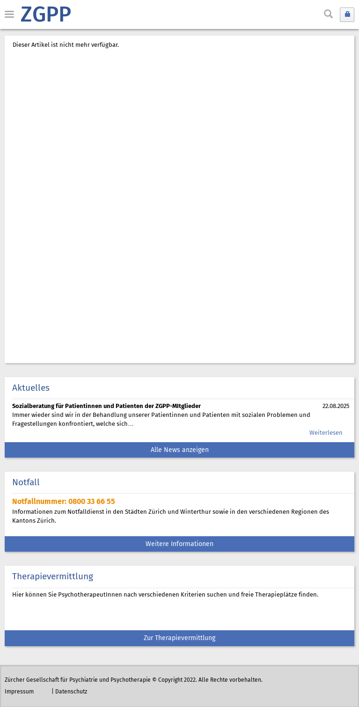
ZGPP (46, 16)
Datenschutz (71, 691)
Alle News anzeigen (180, 450)
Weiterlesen (326, 433)
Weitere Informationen (179, 544)
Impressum (19, 691)
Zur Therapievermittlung (179, 638)
